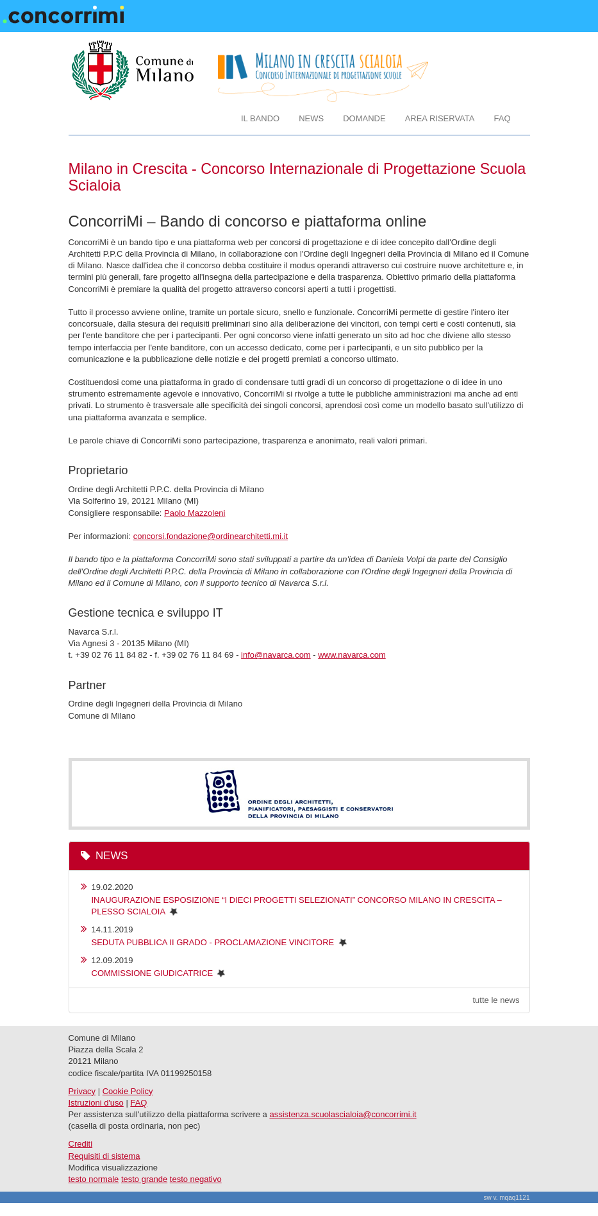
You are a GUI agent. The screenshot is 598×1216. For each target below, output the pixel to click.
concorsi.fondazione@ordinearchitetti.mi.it (210, 536)
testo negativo (196, 1179)
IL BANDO (260, 118)
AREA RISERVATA (440, 118)
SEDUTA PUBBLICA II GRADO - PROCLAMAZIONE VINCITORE (213, 942)
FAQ (502, 118)
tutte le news (496, 1000)
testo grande (144, 1179)
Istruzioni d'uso (96, 1103)
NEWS (311, 118)
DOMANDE (364, 118)
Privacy (82, 1091)
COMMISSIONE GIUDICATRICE (152, 973)
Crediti (81, 1144)
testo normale (94, 1179)
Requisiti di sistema (104, 1156)
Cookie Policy (128, 1091)
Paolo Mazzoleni (194, 513)
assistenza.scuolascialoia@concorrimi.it (342, 1114)
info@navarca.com (276, 655)
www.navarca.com (351, 655)
